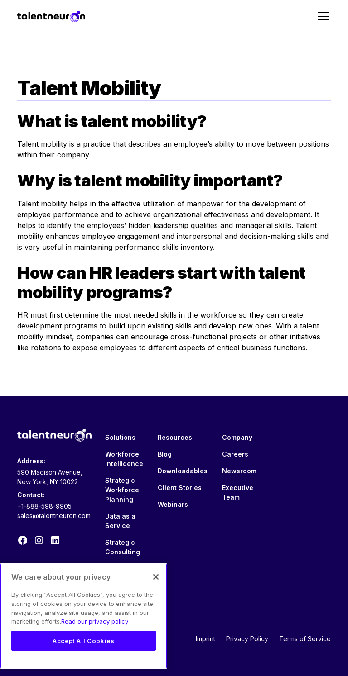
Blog (165, 454)
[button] (322, 16)
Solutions (120, 437)
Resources (175, 437)
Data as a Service (120, 520)
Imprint (205, 639)
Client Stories (180, 487)
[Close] (156, 577)
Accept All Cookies (84, 640)
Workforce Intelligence (124, 458)
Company (237, 437)
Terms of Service (305, 639)
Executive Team (237, 492)
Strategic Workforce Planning (122, 489)
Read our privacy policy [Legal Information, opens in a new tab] (94, 621)
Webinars (173, 504)
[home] (51, 16)
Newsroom (239, 471)
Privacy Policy (247, 639)
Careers (235, 454)
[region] (83, 616)
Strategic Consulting (122, 547)
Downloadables (183, 471)
